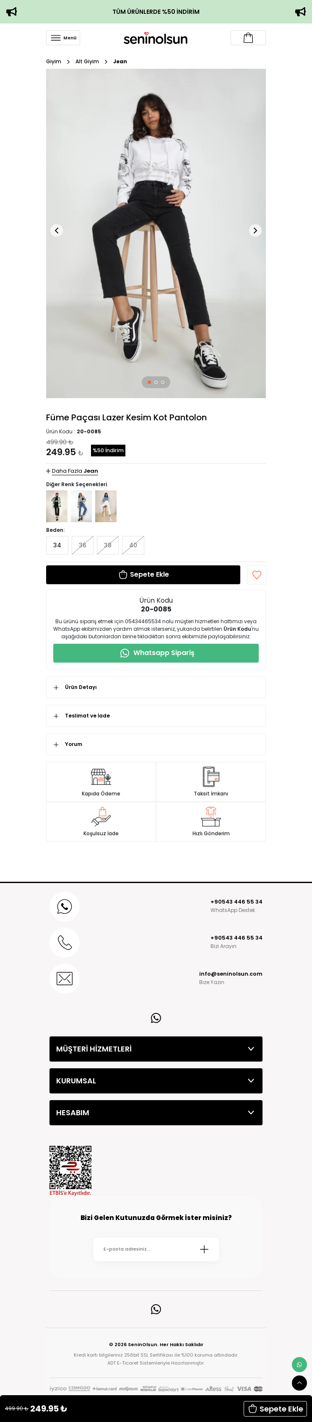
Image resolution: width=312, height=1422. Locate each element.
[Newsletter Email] (156, 1249)
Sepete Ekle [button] (275, 1409)
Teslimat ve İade (87, 715)
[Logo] (155, 37)
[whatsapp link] (299, 1364)
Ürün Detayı (81, 687)
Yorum (73, 744)
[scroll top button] (299, 1383)
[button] (149, 382)
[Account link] (248, 37)
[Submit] (204, 1249)
